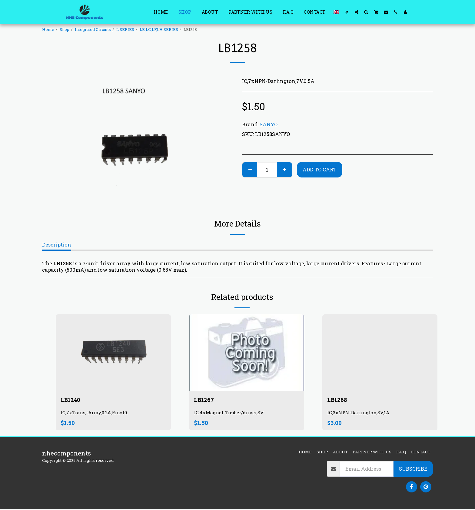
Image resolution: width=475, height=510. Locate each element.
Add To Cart (320, 169)
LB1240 (71, 400)
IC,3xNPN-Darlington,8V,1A (359, 413)
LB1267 (204, 400)
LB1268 (337, 400)
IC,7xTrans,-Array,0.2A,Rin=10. (96, 413)
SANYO (268, 124)
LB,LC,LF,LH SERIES (159, 29)
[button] (346, 12)
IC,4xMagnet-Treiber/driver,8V (231, 413)
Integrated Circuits (93, 29)
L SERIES (125, 29)
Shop (64, 29)
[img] (113, 352)
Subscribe (413, 469)
